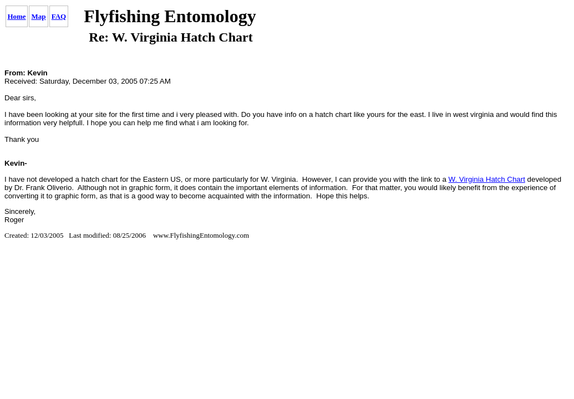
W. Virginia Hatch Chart (487, 179)
